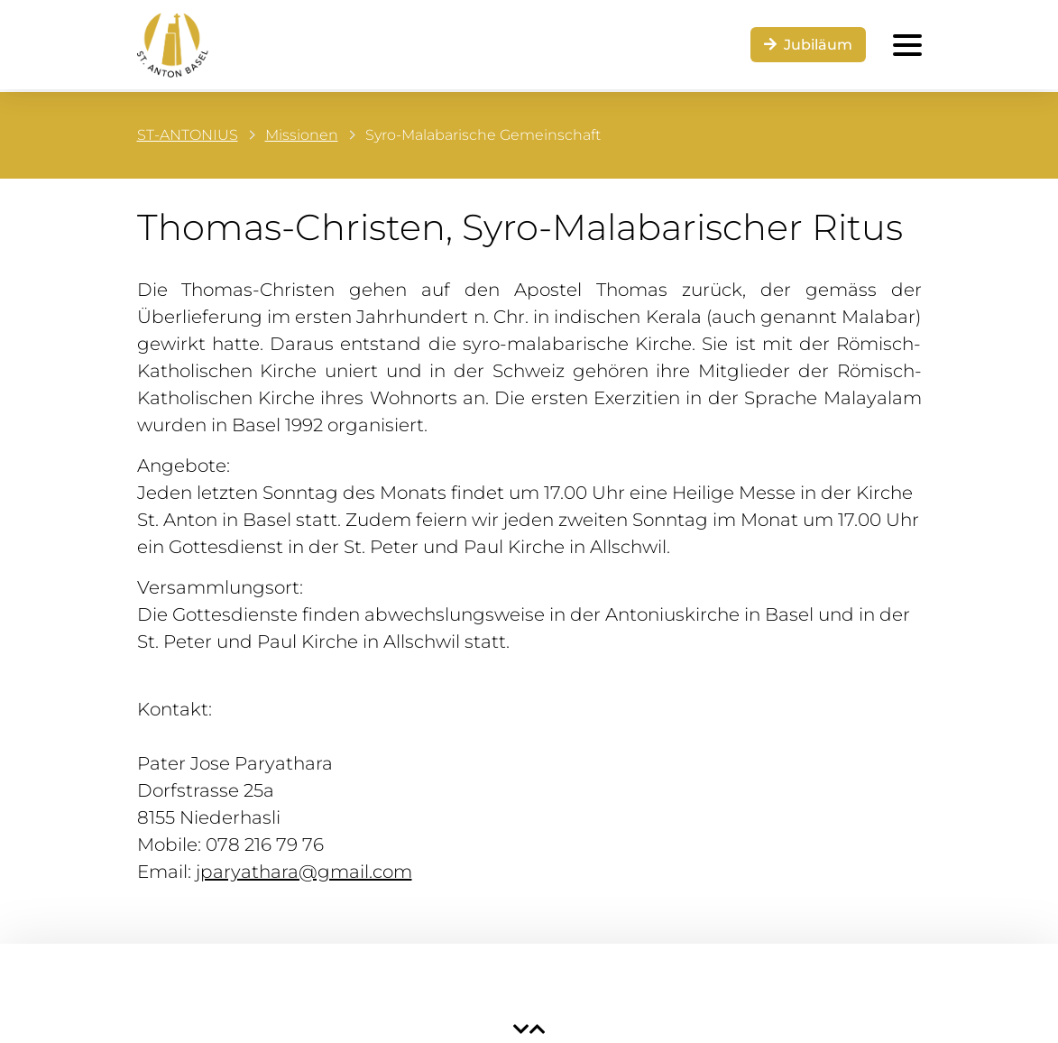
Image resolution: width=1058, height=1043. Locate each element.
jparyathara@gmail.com (304, 871)
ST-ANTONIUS (187, 134)
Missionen (301, 134)
